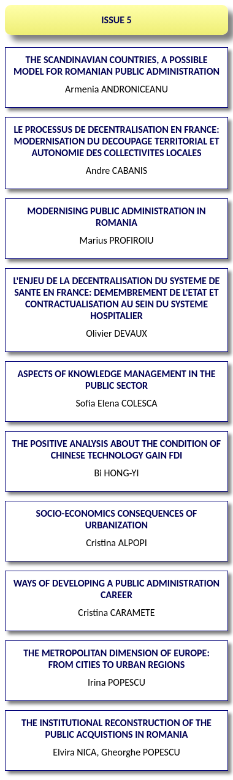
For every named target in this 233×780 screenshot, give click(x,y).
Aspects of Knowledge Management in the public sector (116, 379)
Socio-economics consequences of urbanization (116, 519)
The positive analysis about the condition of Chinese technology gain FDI (116, 449)
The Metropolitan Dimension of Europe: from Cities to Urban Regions (116, 658)
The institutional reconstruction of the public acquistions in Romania (116, 728)
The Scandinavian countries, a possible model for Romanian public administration (116, 65)
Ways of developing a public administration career (116, 589)
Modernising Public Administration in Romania (116, 216)
